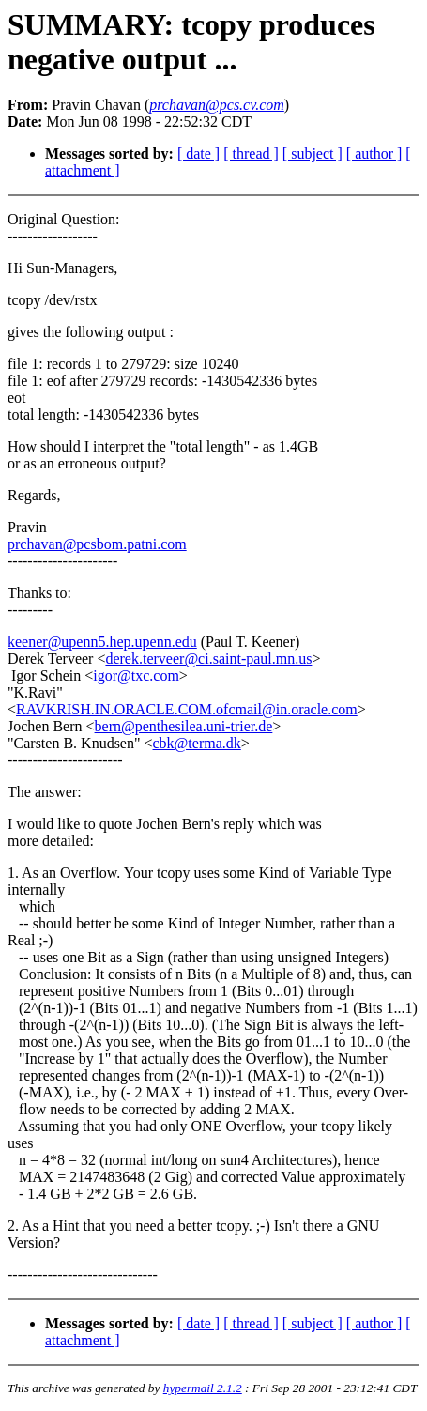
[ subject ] (312, 153)
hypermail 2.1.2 (202, 1388)
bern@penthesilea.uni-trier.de (184, 726)
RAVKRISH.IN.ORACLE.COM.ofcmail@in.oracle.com (187, 709)
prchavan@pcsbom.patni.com (97, 544)
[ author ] (374, 153)
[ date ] (198, 153)
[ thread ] (251, 153)
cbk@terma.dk (197, 743)
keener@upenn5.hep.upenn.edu (102, 642)
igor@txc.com (136, 675)
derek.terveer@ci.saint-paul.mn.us (208, 659)
